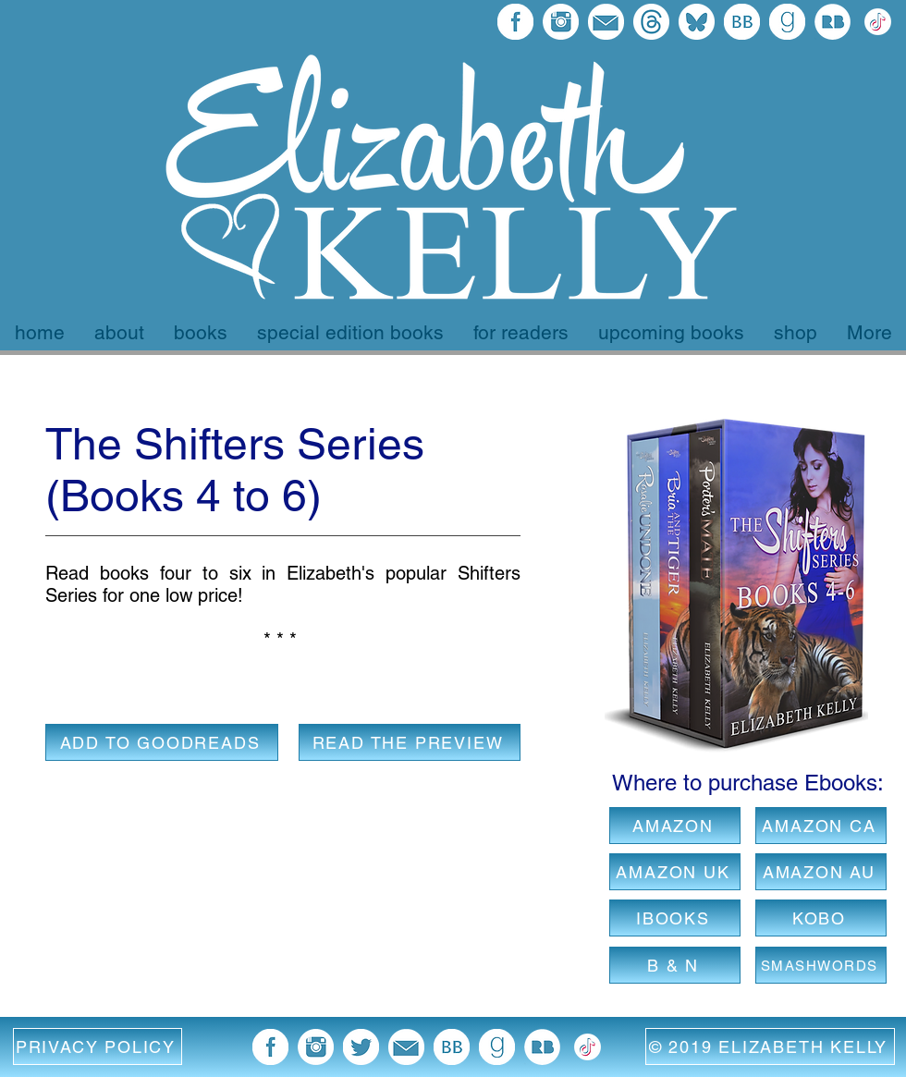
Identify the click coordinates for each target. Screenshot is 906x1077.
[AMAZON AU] (821, 871)
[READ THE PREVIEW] (409, 742)
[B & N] (675, 965)
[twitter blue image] (361, 1047)
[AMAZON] (675, 825)
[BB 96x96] (742, 22)
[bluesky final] (697, 22)
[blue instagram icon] (561, 22)
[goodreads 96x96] (787, 22)
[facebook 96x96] (515, 22)
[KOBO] (821, 918)
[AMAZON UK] (675, 871)
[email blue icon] (606, 22)
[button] (97, 1046)
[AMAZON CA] (821, 825)
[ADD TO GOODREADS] (161, 742)
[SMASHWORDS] (821, 965)
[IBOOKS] (675, 918)
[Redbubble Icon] (832, 22)
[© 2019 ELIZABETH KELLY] (770, 1046)
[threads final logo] (651, 22)
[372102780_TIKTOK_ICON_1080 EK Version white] (878, 22)
